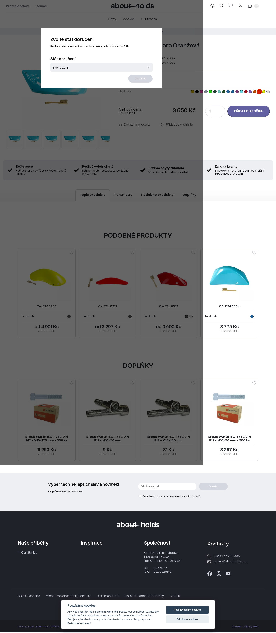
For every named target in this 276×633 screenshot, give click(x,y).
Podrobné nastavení (79, 623)
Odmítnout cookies (187, 619)
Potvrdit (161, 93)
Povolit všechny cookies (187, 609)
